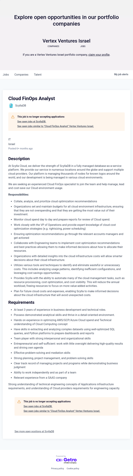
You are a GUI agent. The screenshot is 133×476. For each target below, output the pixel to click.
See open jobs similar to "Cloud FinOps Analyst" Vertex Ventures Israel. (55, 126)
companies (21, 74)
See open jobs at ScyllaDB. (31, 121)
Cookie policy (73, 468)
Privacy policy (57, 468)
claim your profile (98, 54)
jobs (6, 74)
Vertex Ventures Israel (66, 41)
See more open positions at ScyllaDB (34, 431)
